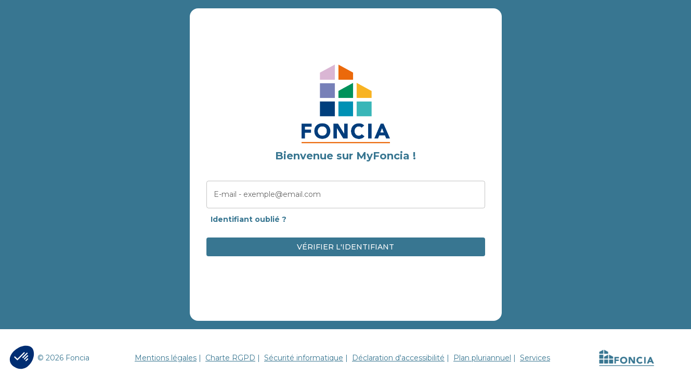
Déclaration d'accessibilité (398, 357)
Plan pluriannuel (482, 357)
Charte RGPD (230, 357)
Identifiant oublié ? (248, 219)
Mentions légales (166, 357)
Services (535, 357)
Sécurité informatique (303, 357)
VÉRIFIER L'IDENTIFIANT (345, 247)
